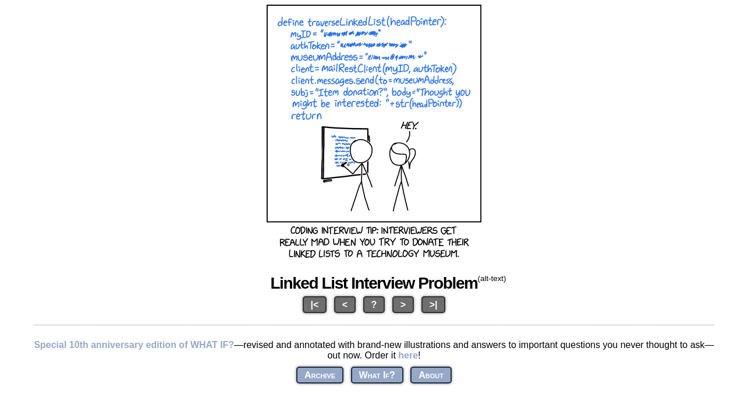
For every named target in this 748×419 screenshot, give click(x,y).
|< (315, 305)
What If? (377, 375)
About (431, 375)
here (408, 355)
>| (434, 305)
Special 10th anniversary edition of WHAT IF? (134, 345)
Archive (319, 375)
